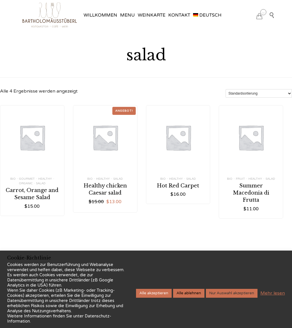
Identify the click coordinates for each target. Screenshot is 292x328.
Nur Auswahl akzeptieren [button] (231, 293)
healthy (45, 179)
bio (13, 179)
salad (41, 183)
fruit (240, 179)
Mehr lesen (272, 293)
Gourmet (27, 179)
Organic (26, 183)
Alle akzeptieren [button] (153, 293)
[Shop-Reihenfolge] (259, 93)
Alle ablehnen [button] (189, 293)
